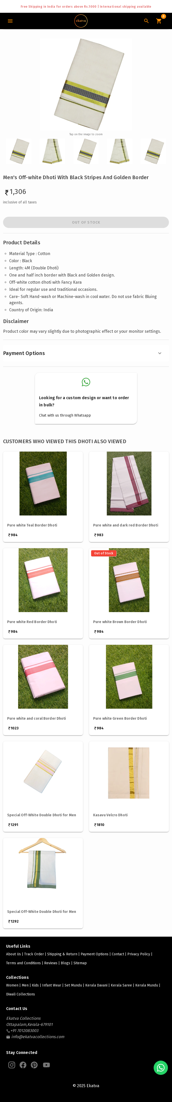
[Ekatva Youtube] (46, 1065)
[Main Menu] (10, 21)
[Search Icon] (146, 21)
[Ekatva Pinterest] (34, 1065)
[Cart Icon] (159, 21)
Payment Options (83, 353)
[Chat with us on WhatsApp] (161, 1068)
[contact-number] (24, 1030)
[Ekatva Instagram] (11, 1065)
